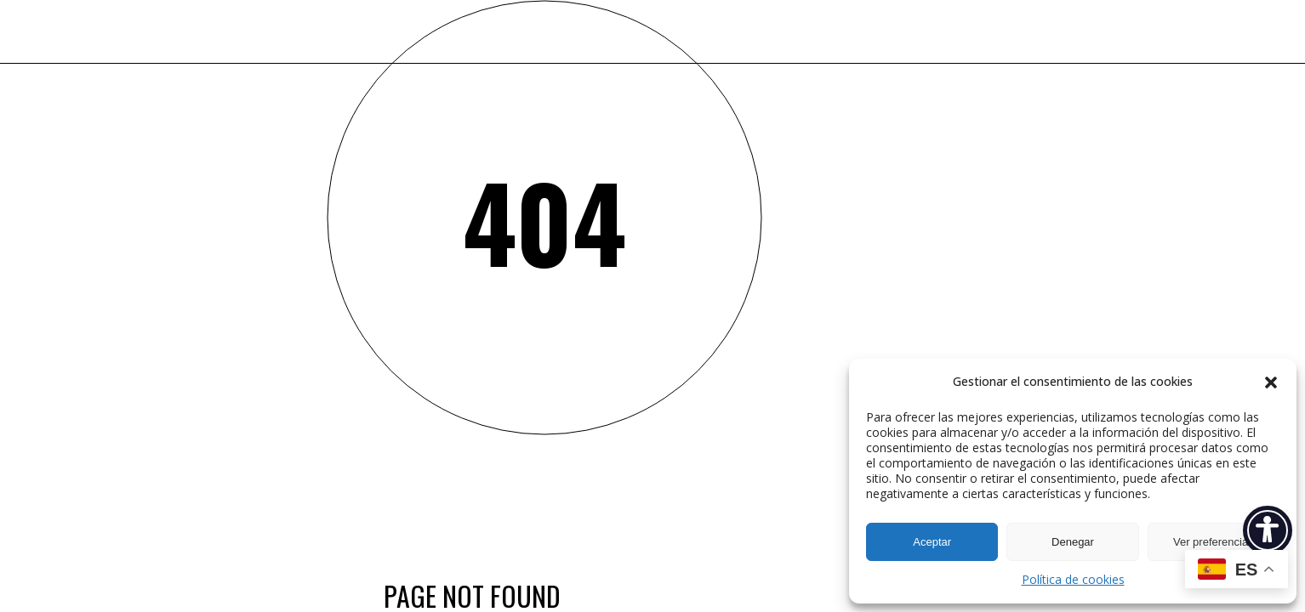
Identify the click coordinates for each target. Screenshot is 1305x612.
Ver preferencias (1213, 542)
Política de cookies (1073, 579)
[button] (1270, 382)
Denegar (1072, 542)
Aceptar (932, 542)
